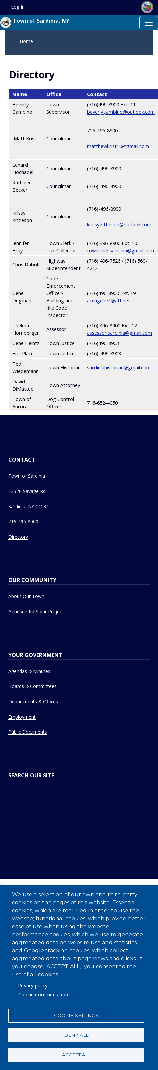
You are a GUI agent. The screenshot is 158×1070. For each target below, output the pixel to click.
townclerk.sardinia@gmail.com (120, 250)
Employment (22, 717)
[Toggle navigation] (148, 22)
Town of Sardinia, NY (34, 22)
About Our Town (26, 596)
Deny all (76, 1035)
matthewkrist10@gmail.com (118, 146)
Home (26, 41)
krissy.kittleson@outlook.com (119, 224)
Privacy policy (32, 985)
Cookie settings (76, 1015)
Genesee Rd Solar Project (35, 611)
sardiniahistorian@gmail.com (119, 367)
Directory (18, 537)
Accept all (76, 1054)
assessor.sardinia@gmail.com (119, 332)
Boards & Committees (32, 686)
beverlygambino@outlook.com (121, 111)
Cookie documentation (43, 994)
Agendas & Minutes (29, 671)
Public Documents (27, 732)
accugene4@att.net (108, 300)
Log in (18, 7)
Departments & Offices (33, 701)
